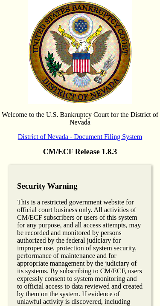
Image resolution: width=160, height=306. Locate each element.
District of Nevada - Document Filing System (80, 136)
